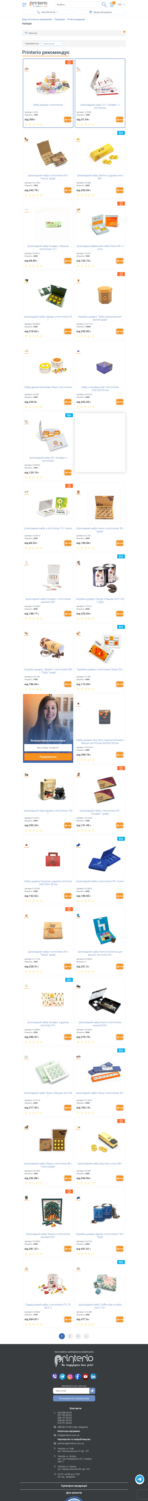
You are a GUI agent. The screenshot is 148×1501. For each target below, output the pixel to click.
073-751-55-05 (65, 1422)
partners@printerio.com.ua (71, 1442)
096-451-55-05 (65, 1419)
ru (124, 4)
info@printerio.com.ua (68, 1434)
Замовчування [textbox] (49, 43)
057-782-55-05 (65, 1414)
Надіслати (92, 1390)
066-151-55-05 (65, 1417)
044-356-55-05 (65, 1411)
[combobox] (53, 43)
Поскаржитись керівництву (74, 1397)
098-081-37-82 (65, 1426)
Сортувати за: (32, 43)
